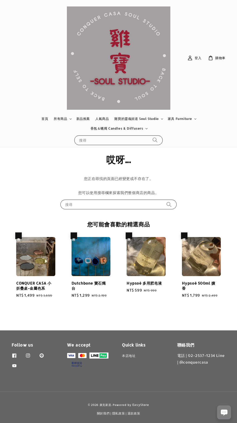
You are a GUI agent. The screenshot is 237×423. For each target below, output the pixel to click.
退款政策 (134, 413)
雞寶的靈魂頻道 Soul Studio (136, 119)
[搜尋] (155, 140)
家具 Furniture (180, 119)
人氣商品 (102, 119)
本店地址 (128, 356)
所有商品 (60, 119)
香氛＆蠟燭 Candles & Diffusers (116, 128)
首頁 (44, 119)
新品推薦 (83, 119)
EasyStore (140, 405)
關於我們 (103, 413)
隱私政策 (118, 413)
